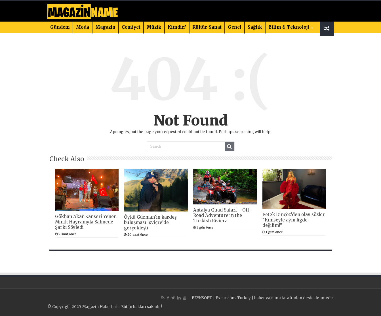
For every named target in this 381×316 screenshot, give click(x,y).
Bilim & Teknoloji (289, 27)
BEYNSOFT (202, 298)
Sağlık (255, 27)
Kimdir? (177, 27)
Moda (82, 27)
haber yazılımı (267, 298)
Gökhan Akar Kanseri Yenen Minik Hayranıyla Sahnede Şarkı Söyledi (86, 222)
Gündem (60, 27)
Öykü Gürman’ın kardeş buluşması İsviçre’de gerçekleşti (150, 222)
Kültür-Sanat (207, 27)
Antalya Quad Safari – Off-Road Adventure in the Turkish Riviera (222, 215)
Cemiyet (131, 27)
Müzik (154, 27)
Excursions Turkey (233, 298)
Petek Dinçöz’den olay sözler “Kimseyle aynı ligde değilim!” (293, 220)
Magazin (105, 27)
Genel (234, 27)
